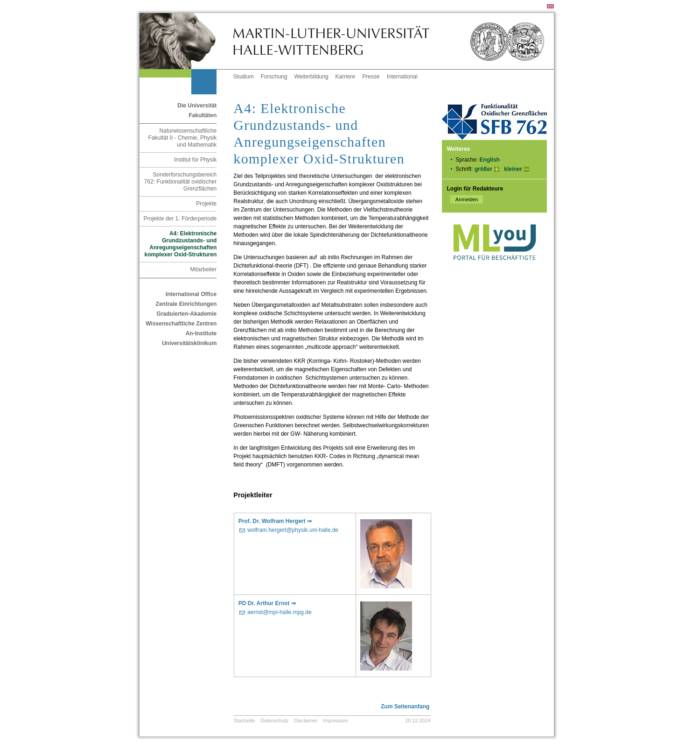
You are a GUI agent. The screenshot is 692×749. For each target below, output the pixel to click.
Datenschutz (274, 720)
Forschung (274, 76)
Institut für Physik (195, 159)
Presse (370, 76)
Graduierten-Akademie (187, 314)
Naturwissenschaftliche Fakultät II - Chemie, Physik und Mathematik (182, 137)
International (402, 76)
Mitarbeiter (203, 269)
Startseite (244, 720)
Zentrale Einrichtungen (186, 304)
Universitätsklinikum (189, 343)
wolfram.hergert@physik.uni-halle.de (292, 530)
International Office (191, 294)
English (490, 159)
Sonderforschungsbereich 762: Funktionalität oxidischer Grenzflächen (180, 181)
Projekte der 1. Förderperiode (180, 218)
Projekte (206, 203)
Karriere (346, 76)
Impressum (335, 720)
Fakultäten (203, 115)
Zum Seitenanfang (405, 706)
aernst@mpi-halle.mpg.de (279, 612)
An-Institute (201, 333)
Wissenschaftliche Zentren (181, 323)
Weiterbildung (311, 76)
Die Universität (197, 105)
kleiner (513, 169)
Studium (243, 76)
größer (483, 169)
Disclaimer (305, 720)
